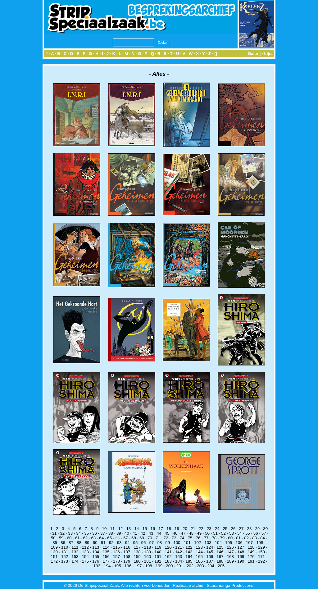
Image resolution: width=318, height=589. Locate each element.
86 (63, 542)
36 (94, 533)
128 (251, 547)
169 (240, 556)
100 (176, 542)
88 (79, 542)
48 (191, 533)
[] (215, 53)
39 (118, 533)
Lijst (268, 53)
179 (126, 561)
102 (197, 542)
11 (112, 528)
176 (95, 561)
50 (207, 533)
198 (148, 566)
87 (71, 542)
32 (62, 533)
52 (223, 533)
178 (116, 561)
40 (127, 533)
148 (240, 552)
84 (262, 538)
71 (158, 538)
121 (178, 547)
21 (193, 528)
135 (105, 552)
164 (188, 556)
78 (214, 538)
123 (199, 547)
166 (209, 556)
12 (120, 528)
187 (209, 561)
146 (219, 552)
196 (128, 566)
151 (54, 556)
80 (230, 538)
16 (152, 528)
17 (160, 528)
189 (230, 561)
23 (209, 528)
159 (137, 556)
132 (74, 552)
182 (157, 561)
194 (107, 566)
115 (116, 547)
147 (230, 552)
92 (111, 542)
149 (251, 552)
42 (143, 533)
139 (147, 552)
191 (251, 561)
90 (95, 542)
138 (137, 552)
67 (125, 538)
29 (257, 528)
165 (199, 556)
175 (85, 561)
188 (219, 561)
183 (168, 561)
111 (74, 547)
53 (231, 533)
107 (249, 542)
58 (53, 538)
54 (239, 533)
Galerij (254, 53)
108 (259, 542)
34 (78, 533)
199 (159, 566)
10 (104, 528)
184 (178, 561)
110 (64, 547)
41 (135, 533)
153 (74, 556)
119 (157, 547)
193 (96, 566)
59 (61, 538)
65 (109, 538)
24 (217, 528)
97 (151, 542)
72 (166, 538)
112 (85, 547)
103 (207, 542)
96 (143, 542)
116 (126, 547)
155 (95, 556)
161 (157, 556)
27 (241, 528)
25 (225, 528)
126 (230, 547)
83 (254, 538)
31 (54, 533)
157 (116, 556)
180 (137, 561)
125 (219, 547)
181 (147, 561)
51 (215, 533)
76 (198, 538)
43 (151, 533)
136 (116, 552)
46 (175, 533)
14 (136, 528)
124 (209, 547)
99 (167, 542)
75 (190, 538)
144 (199, 552)
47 (183, 533)
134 (95, 552)
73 (174, 538)
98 (159, 542)
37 (102, 533)
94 (127, 542)
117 (137, 547)
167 (219, 556)
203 (200, 566)
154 (85, 556)
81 (238, 538)
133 (85, 552)
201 (179, 566)
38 (110, 533)
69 (141, 538)
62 (85, 538)
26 (233, 528)
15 (144, 528)
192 (261, 561)
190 (240, 561)
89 (87, 542)
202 (190, 566)
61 (77, 538)
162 (168, 556)
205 (221, 566)
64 (101, 538)
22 (201, 528)
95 (135, 542)
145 (209, 552)
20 (185, 528)
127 (240, 547)
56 (255, 533)
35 (86, 533)
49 (199, 533)
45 (167, 533)
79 (222, 538)
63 (93, 538)
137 (126, 552)
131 (64, 552)
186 (199, 561)
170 (251, 556)
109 (54, 547)
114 (105, 547)
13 (128, 528)
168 (230, 556)
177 (105, 561)
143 (188, 552)
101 (187, 542)
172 (54, 561)
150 (261, 552)
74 (182, 538)
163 (178, 556)
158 (126, 556)
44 (159, 533)
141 (168, 552)
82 (246, 538)
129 (261, 547)
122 (188, 547)
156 (105, 556)
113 (95, 547)
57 (263, 533)
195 (117, 566)
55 (247, 533)
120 (168, 547)
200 (169, 566)
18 (168, 528)
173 (64, 561)
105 (228, 542)
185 (188, 561)
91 (103, 542)
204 (210, 566)
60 (69, 538)
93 (119, 542)
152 (64, 556)
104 (218, 542)
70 (150, 538)
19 (177, 528)
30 (265, 528)
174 (74, 561)
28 (249, 528)
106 (238, 542)
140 (157, 552)
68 (133, 538)
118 (147, 547)
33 (70, 533)
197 (138, 566)
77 (206, 538)
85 (54, 542)
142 (178, 552)
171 (261, 556)
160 (147, 556)
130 (54, 552)
